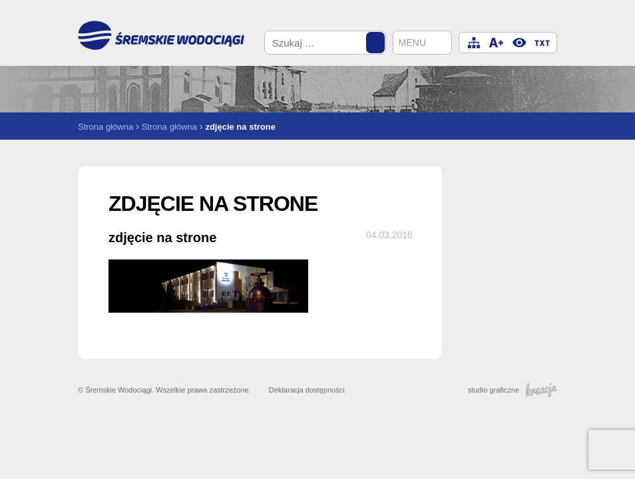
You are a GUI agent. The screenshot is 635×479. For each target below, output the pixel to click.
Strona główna (105, 127)
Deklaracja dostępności (307, 390)
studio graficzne (512, 390)
